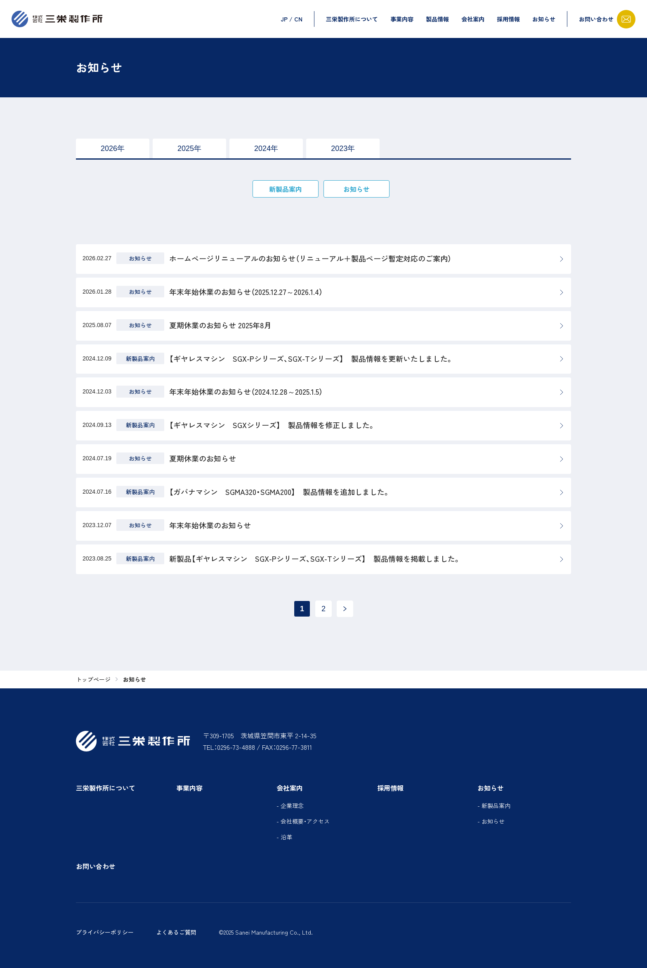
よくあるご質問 (176, 932)
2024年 (266, 148)
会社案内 (472, 19)
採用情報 (508, 19)
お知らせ (543, 19)
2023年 (343, 148)
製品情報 (437, 19)
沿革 (286, 837)
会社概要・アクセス (305, 821)
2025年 (189, 148)
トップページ (93, 679)
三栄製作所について (352, 19)
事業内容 (401, 19)
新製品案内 (285, 189)
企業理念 (292, 805)
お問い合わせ (96, 866)
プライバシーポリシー (105, 932)
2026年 (113, 148)
